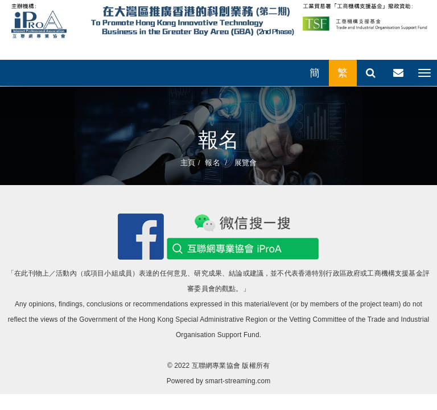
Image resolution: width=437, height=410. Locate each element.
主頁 (187, 162)
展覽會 (244, 162)
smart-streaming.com (238, 381)
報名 (212, 162)
